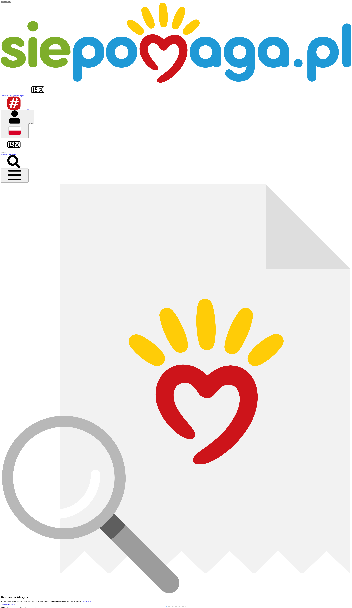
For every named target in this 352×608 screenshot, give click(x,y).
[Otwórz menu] (15, 176)
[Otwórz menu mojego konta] (17, 117)
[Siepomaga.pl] (176, 82)
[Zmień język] (15, 131)
